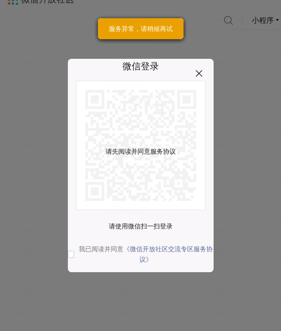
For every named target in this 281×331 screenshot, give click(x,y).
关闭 (199, 73)
